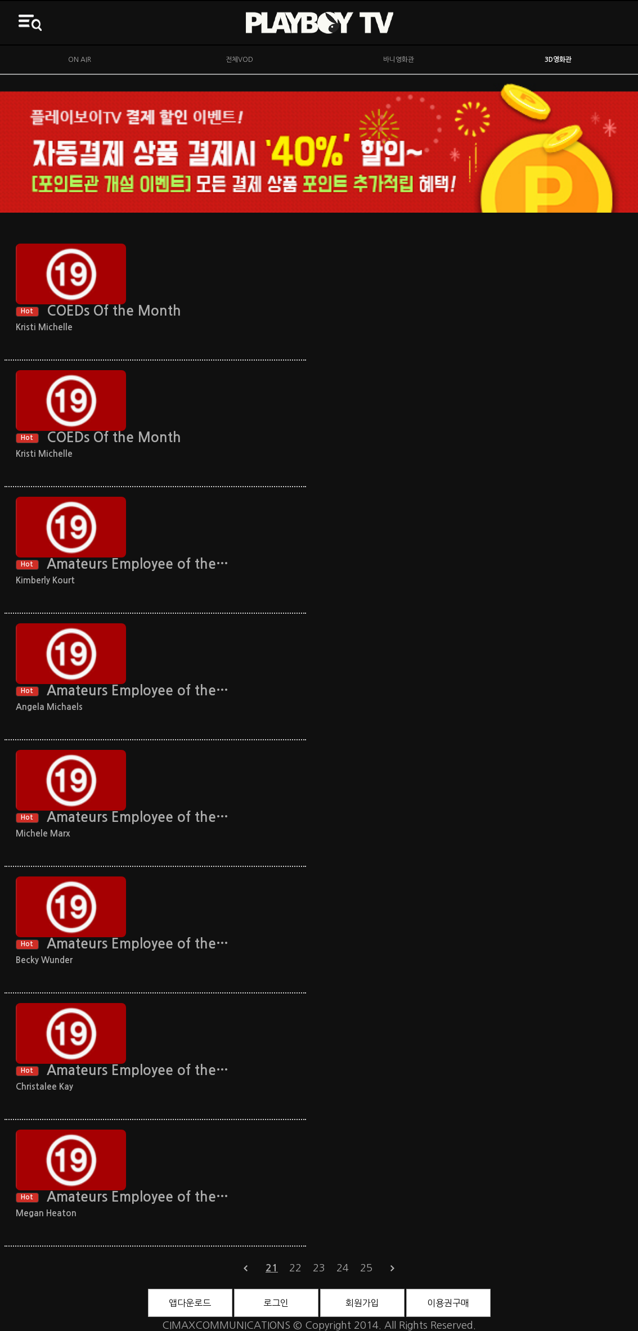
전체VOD (239, 59)
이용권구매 (448, 1302)
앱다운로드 (190, 1302)
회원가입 (362, 1302)
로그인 (276, 1302)
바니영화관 (398, 59)
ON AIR (79, 59)
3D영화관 (558, 59)
